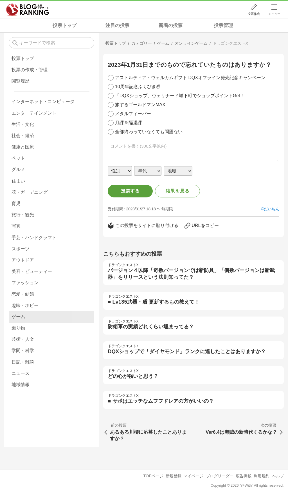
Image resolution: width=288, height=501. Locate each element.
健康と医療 (23, 146)
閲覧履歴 (21, 81)
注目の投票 (117, 25)
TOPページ (153, 476)
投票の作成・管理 (30, 69)
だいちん (271, 209)
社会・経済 (23, 135)
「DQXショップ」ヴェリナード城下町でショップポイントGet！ (179, 95)
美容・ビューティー (32, 271)
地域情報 (21, 384)
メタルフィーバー (133, 113)
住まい (18, 181)
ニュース (21, 373)
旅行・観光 (23, 214)
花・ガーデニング (30, 192)
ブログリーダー (219, 476)
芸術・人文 (23, 339)
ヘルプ (278, 476)
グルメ (18, 169)
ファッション (25, 282)
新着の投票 (171, 25)
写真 (16, 226)
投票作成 (254, 13)
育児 (16, 203)
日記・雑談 (23, 362)
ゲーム (18, 316)
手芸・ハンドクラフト (34, 237)
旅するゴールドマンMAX (140, 104)
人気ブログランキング (27, 9)
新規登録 (173, 476)
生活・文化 (23, 124)
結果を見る (177, 190)
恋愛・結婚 (23, 294)
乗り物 (18, 328)
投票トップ (64, 25)
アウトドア (23, 260)
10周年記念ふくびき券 (138, 86)
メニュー (274, 13)
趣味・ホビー (25, 305)
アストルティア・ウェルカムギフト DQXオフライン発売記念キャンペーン (190, 77)
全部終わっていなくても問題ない (149, 131)
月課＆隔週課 (128, 122)
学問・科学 (23, 350)
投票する (130, 190)
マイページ (193, 476)
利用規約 (261, 476)
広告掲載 (243, 476)
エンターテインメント (34, 113)
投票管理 (223, 25)
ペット (18, 158)
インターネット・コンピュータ (43, 101)
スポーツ (21, 248)
